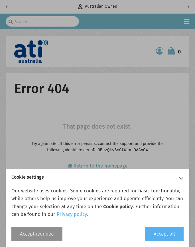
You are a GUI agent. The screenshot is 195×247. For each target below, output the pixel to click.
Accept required (37, 234)
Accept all (164, 234)
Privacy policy (72, 214)
